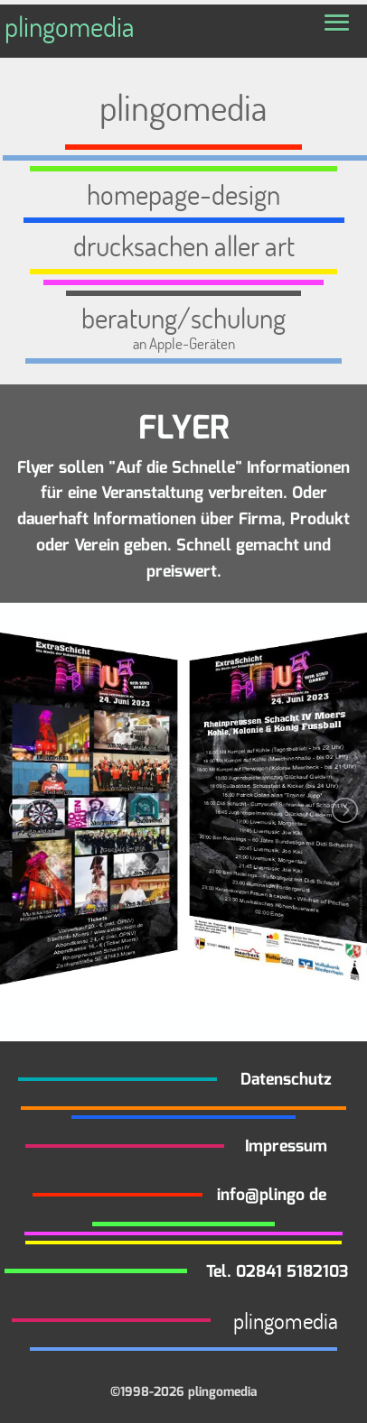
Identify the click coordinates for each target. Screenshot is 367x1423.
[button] (336, 23)
